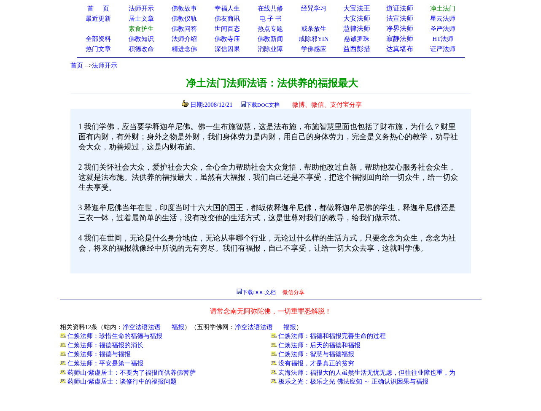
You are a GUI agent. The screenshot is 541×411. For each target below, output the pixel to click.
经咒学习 (313, 8)
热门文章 (98, 49)
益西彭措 (356, 48)
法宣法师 (399, 18)
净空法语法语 (142, 327)
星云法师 (442, 18)
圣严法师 (442, 28)
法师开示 (104, 65)
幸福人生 (227, 8)
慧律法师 (356, 28)
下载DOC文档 (263, 105)
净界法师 (399, 28)
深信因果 (227, 49)
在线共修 (270, 8)
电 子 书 (270, 18)
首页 (76, 65)
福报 (178, 327)
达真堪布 (399, 48)
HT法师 (443, 38)
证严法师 (442, 49)
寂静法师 (399, 38)
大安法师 (356, 18)
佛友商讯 (227, 18)
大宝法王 (356, 8)
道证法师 (399, 8)
